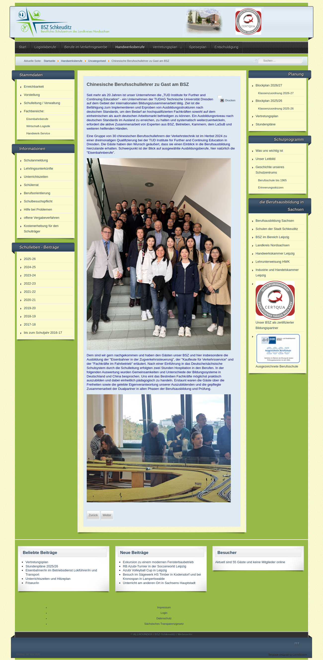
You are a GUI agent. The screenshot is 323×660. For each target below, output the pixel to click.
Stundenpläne (266, 124)
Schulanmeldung (36, 160)
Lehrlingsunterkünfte (38, 168)
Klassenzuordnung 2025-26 (276, 108)
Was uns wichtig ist (269, 150)
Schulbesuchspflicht (38, 201)
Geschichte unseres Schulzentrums (270, 169)
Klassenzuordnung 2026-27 (276, 93)
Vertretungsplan (165, 47)
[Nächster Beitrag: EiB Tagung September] (107, 515)
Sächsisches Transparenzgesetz (164, 623)
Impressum (164, 607)
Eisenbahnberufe (37, 118)
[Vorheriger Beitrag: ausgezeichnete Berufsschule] (93, 515)
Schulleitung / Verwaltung (42, 103)
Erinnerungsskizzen (270, 187)
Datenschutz (163, 618)
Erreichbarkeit (34, 86)
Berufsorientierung (37, 193)
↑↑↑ (296, 643)
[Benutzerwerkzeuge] (220, 96)
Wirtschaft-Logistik (38, 126)
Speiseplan (197, 47)
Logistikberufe (45, 47)
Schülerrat (31, 185)
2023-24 (30, 275)
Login (164, 612)
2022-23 (30, 283)
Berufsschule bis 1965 (272, 180)
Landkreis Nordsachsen (273, 245)
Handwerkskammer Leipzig (275, 253)
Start (22, 47)
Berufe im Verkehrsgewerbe (85, 47)
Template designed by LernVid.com (287, 654)
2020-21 (30, 300)
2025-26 (30, 259)
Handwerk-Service (38, 133)
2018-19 (30, 316)
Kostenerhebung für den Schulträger (41, 228)
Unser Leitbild (266, 159)
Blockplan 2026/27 (269, 85)
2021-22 (30, 291)
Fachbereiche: (34, 111)
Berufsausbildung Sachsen (275, 220)
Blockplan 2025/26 (269, 101)
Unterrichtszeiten (36, 177)
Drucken (230, 100)
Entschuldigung (226, 47)
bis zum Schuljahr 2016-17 (43, 332)
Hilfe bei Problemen (38, 209)
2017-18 (30, 324)
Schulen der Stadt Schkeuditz (277, 229)
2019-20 (30, 308)
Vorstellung (32, 95)
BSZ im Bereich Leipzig (272, 237)
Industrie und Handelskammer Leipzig (277, 272)
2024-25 (30, 267)
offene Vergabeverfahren (41, 218)
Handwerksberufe (130, 47)
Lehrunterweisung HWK (273, 261)
